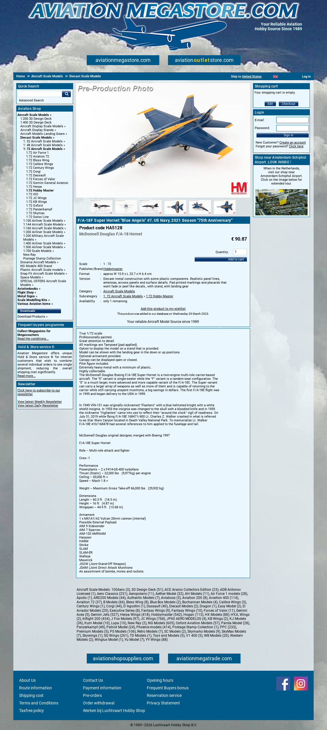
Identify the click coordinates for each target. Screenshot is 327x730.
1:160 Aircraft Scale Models (43, 228)
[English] (275, 76)
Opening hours (160, 680)
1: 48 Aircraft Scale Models (43, 145)
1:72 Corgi (33, 171)
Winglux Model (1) (109, 640)
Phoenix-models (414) (153, 627)
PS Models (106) (123, 631)
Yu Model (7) (134, 640)
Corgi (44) (114, 606)
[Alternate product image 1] (101, 214)
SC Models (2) (175, 631)
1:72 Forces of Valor (40, 179)
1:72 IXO (32, 194)
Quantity (222, 252)
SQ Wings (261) (116, 636)
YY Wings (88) (157, 640)
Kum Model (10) (97, 623)
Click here (296, 146)
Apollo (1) (84, 598)
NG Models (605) (161, 623)
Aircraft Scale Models (33, 115)
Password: (262, 128)
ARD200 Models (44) (109, 598)
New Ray (29, 255)
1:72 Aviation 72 (37, 156)
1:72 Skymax (35, 213)
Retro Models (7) (150, 631)
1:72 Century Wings (40, 168)
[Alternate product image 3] (150, 214)
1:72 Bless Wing (37, 160)
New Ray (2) (137, 623)
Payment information (102, 688)
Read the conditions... (33, 339)
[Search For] (39, 94)
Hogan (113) (193, 615)
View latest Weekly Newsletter (39, 402)
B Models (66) (114, 602)
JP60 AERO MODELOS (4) (186, 619)
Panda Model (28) (235, 623)
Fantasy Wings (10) (186, 611)
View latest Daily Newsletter (37, 405)
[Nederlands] (268, 76)
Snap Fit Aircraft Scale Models (42, 273)
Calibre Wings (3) (232, 602)
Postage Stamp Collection (42, 258)
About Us (27, 680)
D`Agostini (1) (134, 606)
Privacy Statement (163, 703)
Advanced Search (31, 100)
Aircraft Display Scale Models (41, 126)
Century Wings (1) (91, 606)
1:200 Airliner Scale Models (43, 232)
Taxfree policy (31, 710)
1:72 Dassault (36, 175)
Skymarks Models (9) (203, 631)
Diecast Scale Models (36, 137)
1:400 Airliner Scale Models (43, 243)
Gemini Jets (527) (105, 615)
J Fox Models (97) (125, 619)
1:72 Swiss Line (37, 217)
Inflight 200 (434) (96, 619)
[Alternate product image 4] (175, 214)
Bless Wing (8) (137, 602)
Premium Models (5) (93, 631)
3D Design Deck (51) (147, 590)
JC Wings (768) (153, 619)
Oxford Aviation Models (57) (198, 623)
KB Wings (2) (218, 619)
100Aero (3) (120, 590)
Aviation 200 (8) (194, 598)
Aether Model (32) (169, 594)
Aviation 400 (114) (223, 598)
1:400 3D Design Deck (36, 122)
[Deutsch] (290, 76)
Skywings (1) (92, 636)
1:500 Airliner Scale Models (43, 247)
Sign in (288, 135)
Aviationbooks (27, 289)
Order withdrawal (98, 703)
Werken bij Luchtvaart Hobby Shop (114, 710)
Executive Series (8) (125, 611)
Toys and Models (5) (169, 636)
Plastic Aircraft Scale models (41, 270)
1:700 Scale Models (37, 251)
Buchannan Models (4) (200, 602)
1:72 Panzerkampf (39, 209)
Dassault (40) (157, 606)
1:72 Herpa (34, 187)
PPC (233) (228, 627)
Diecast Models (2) (183, 606)
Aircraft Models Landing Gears (42, 134)
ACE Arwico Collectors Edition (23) (191, 590)
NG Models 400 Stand (36, 266)
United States (252, 76)
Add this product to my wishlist (163, 309)
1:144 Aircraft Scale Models (43, 224)
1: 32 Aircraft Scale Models (43, 141)
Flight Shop (25, 292)
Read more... (26, 376)
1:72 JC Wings (36, 198)
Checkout (288, 104)
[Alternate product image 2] (126, 214)
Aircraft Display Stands (37, 130)
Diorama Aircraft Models (38, 262)
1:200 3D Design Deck (36, 119)
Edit (270, 104)
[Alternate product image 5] (200, 214)
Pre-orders (92, 695)
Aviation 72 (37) (89, 602)
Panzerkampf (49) (91, 627)
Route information (35, 688)
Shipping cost (31, 695)
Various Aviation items (33, 304)
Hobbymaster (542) (166, 615)
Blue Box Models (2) (165, 602)
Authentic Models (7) (143, 598)
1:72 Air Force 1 (37, 153)
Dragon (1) (208, 606)
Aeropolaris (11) (141, 594)
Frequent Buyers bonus (168, 688)
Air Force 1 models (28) (229, 594)
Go (66, 94)
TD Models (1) (140, 636)
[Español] (283, 76)
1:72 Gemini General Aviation (47, 183)
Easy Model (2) (229, 606)
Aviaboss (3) (171, 598)
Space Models (30, 277)
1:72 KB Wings (36, 202)
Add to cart (236, 259)
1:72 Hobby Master (40, 190)
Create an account (292, 142)
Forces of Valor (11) (219, 611)
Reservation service (164, 695)
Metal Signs (26, 296)
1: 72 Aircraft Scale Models (43, 149)
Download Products (31, 317)
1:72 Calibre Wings (39, 164)
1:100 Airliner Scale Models (43, 221)
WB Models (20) (216, 636)
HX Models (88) (217, 615)
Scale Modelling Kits (32, 300)
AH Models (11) (197, 594)
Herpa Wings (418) (135, 615)
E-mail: (260, 120)
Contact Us (93, 680)
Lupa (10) (118, 623)
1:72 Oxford (34, 205)
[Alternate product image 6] (224, 214)
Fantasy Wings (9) (155, 611)
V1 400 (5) (194, 636)
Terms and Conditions (38, 703)
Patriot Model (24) (120, 627)
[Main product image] (163, 196)
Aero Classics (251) (112, 594)
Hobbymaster (113, 269)
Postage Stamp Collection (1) (195, 627)
